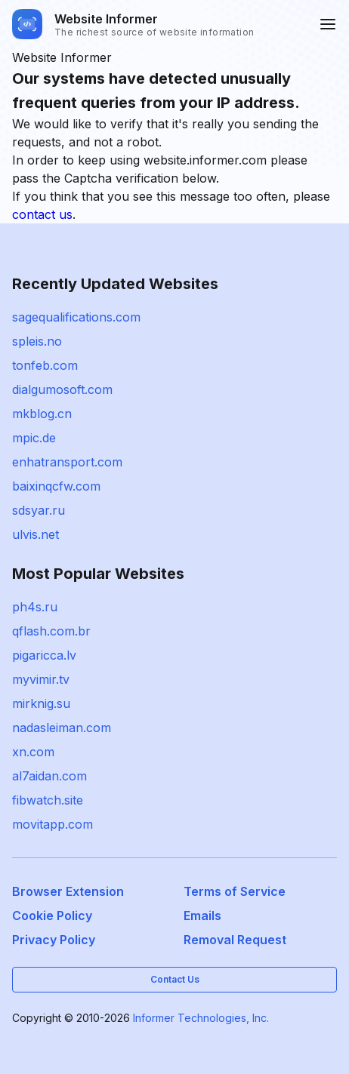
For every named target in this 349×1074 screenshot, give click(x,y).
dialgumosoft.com (62, 389)
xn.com (33, 751)
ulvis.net (35, 534)
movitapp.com (52, 824)
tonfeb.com (45, 365)
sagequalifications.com (76, 317)
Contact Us (174, 979)
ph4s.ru (34, 606)
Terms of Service (235, 891)
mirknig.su (41, 703)
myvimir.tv (40, 679)
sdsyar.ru (38, 510)
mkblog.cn (42, 413)
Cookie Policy (52, 915)
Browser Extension (68, 891)
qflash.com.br (51, 631)
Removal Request (235, 939)
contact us (42, 214)
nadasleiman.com (61, 727)
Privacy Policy (53, 939)
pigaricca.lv (44, 655)
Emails (202, 915)
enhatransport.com (67, 461)
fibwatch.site (47, 800)
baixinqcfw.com (56, 486)
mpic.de (34, 437)
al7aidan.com (49, 775)
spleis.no (37, 341)
